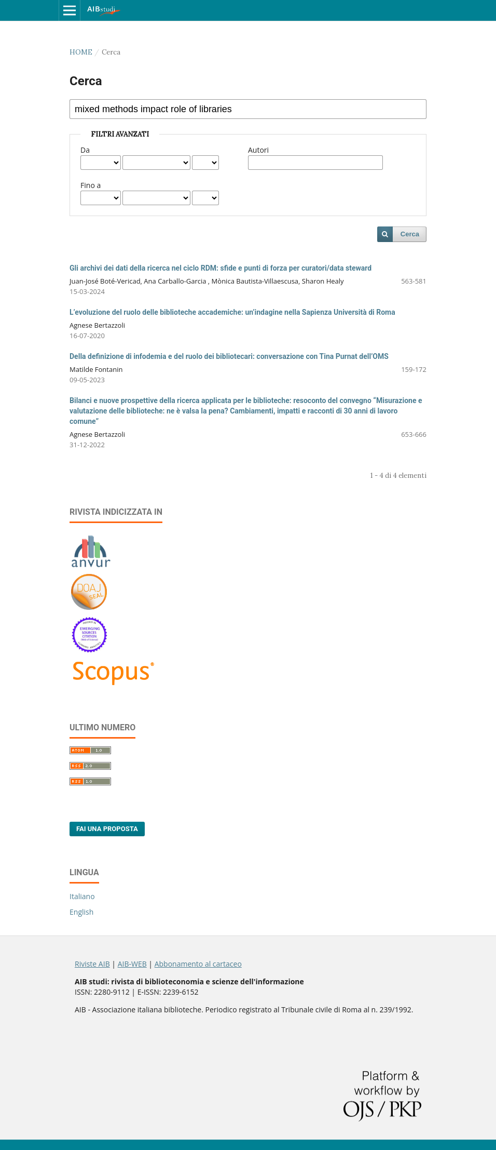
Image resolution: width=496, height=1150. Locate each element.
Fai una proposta (107, 829)
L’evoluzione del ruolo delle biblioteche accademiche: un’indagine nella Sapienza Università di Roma (232, 312)
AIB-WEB (132, 964)
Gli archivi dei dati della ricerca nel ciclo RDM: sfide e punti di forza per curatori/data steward (220, 268)
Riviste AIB (92, 964)
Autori (258, 150)
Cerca (410, 234)
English (81, 912)
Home (81, 52)
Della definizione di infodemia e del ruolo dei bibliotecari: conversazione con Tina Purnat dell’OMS (229, 356)
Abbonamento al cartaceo (198, 964)
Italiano (82, 896)
